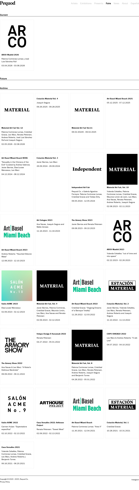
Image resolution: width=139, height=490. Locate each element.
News (116, 3)
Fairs (108, 3)
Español (135, 3)
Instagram (135, 479)
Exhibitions (85, 3)
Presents (98, 3)
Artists (74, 3)
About (125, 3)
